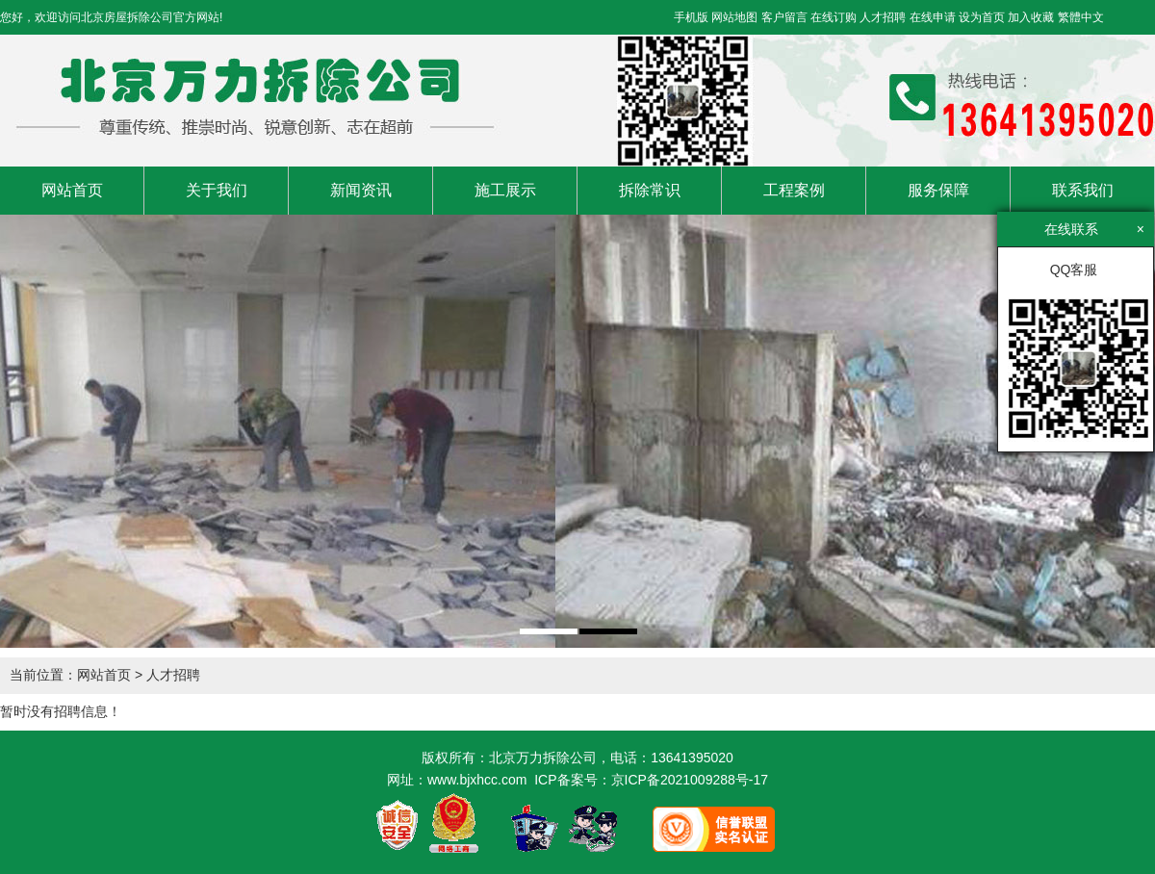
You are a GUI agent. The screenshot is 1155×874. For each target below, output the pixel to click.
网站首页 (72, 190)
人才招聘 (883, 17)
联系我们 (1083, 190)
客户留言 (784, 17)
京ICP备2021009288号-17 (689, 779)
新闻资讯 (361, 190)
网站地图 (734, 17)
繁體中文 (1081, 17)
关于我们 (216, 190)
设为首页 (982, 17)
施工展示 (505, 190)
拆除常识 (649, 190)
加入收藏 (1031, 17)
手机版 (691, 17)
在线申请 (933, 17)
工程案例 (794, 190)
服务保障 (938, 190)
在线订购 (833, 17)
